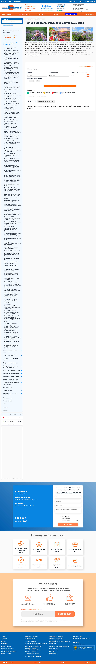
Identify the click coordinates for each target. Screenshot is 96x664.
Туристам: (28, 4)
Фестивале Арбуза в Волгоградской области (12, 155)
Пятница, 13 (12, 250)
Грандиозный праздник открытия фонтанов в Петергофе (12, 286)
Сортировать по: (31, 101)
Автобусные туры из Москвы (11, 373)
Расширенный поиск (8, 25)
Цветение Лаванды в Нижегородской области (11, 82)
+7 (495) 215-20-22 (46, 7)
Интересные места (9, 39)
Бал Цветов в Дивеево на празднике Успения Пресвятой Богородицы (12, 180)
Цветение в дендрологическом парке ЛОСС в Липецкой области (12, 338)
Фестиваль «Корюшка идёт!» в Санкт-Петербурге (11, 301)
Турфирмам (4, 638)
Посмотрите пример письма (31, 609)
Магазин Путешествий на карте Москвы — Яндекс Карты (12, 478)
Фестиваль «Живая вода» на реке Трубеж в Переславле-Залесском (12, 100)
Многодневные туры (9, 37)
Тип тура (29, 72)
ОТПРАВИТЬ (68, 524)
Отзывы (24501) (72, 1)
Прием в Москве (7, 390)
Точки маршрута (53, 72)
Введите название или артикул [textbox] (9, 21)
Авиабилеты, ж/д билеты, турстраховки (59, 646)
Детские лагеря (7, 387)
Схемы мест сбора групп (79, 643)
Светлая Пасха (11, 281)
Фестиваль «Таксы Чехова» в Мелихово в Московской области (12, 209)
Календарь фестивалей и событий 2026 (34, 644)
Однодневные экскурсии (10, 35)
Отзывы (5, 410)
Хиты (4, 404)
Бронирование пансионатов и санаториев (59, 641)
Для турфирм (4, 644)
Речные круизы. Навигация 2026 (33, 646)
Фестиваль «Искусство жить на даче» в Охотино (12, 223)
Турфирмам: (45, 5)
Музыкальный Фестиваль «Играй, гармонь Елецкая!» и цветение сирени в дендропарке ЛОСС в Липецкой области (12, 318)
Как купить (8, 1)
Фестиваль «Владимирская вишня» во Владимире (11, 77)
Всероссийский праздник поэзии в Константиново (12, 243)
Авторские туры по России (10, 379)
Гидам (63, 662)
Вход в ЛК (43, 8)
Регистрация (50, 8)
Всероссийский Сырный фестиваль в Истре (10, 109)
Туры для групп (89, 14)
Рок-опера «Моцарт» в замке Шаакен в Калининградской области (11, 67)
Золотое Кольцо (29, 639)
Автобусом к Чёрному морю (11, 376)
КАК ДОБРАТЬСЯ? (77, 636)
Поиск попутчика (8, 397)
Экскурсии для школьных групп (11, 370)
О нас (2, 1)
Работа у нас (37, 662)
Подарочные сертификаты (10, 363)
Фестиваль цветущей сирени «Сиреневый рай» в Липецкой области (11, 312)
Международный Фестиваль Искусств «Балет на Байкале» (11, 72)
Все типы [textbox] (30, 75)
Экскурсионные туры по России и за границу (36, 643)
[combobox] (12, 21)
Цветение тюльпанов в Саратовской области (11, 274)
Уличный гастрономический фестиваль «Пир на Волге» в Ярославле (11, 166)
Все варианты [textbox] (52, 75)
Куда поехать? (52, 653)
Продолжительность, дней (34, 78)
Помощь (81, 1)
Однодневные (6, 14)
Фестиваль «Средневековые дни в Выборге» (12, 144)
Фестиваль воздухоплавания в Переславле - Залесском (12, 95)
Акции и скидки (7, 401)
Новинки (5, 407)
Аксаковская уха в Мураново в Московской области (12, 218)
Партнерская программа (7, 646)
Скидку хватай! (71, 14)
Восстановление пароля (47, 10)
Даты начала (80, 72)
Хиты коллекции (53, 649)
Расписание (41, 14)
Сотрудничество (7, 662)
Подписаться (89, 1)
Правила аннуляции (6, 653)
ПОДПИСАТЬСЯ (64, 614)
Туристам (3, 636)
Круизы (55, 14)
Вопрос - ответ (89, 662)
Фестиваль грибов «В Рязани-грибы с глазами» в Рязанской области (12, 235)
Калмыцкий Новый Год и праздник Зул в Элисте (11, 254)
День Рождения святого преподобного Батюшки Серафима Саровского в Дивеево (10, 126)
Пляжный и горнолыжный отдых (33, 649)
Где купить (4, 641)
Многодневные (24, 14)
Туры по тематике (53, 654)
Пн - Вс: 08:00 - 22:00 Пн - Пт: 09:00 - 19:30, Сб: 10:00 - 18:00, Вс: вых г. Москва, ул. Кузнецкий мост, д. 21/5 (82, 7)
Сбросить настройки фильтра (86, 66)
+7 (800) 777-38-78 (30, 8)
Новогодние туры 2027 (9, 355)
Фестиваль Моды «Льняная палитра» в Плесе (11, 58)
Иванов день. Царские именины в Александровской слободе (12, 172)
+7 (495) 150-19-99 (30, 6)
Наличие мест (76, 642)
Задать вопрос (17, 1)
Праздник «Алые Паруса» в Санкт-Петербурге (11, 346)
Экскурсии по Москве (30, 641)
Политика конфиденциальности (9, 651)
